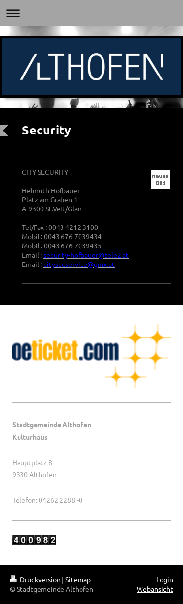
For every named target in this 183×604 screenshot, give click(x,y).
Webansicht (155, 589)
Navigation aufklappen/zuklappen (91, 12)
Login (164, 579)
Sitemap (78, 579)
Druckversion (36, 579)
